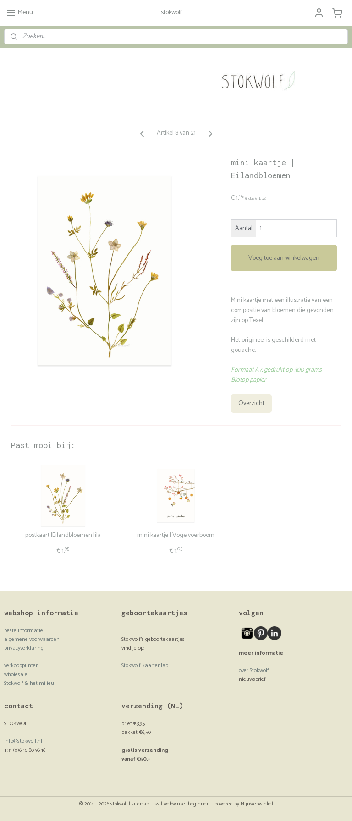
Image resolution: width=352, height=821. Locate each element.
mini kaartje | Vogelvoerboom (175, 536)
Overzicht (251, 404)
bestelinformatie (23, 630)
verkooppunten (21, 665)
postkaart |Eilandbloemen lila (63, 536)
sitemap (140, 804)
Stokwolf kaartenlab (144, 665)
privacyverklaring (24, 648)
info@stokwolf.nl (23, 741)
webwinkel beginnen (187, 804)
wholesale (16, 674)
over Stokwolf (254, 670)
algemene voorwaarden (32, 639)
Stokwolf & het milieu (29, 683)
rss (156, 804)
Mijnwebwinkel (257, 804)
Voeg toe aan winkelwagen (283, 258)
